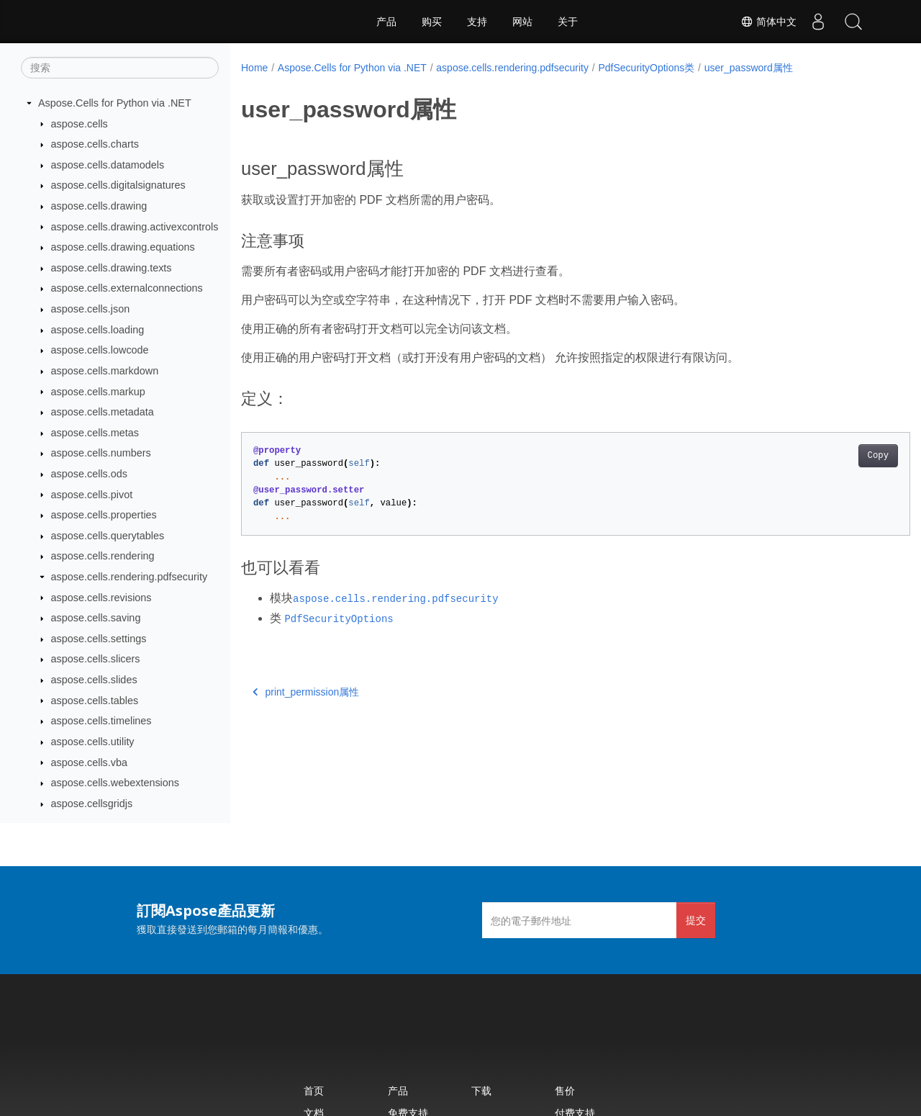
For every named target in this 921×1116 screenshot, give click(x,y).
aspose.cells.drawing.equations (123, 247)
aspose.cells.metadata (102, 412)
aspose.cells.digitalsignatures (118, 185)
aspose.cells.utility (93, 741)
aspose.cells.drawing (99, 206)
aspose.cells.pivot (92, 494)
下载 (481, 1090)
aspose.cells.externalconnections (127, 288)
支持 (477, 21)
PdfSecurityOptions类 (646, 67)
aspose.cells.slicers (95, 659)
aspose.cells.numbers (101, 453)
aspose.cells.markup (98, 391)
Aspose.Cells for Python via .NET (114, 103)
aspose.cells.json (90, 309)
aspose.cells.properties (104, 515)
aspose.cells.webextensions (115, 782)
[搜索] (120, 67)
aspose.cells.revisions (101, 597)
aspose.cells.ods (89, 474)
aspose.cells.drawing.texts (111, 268)
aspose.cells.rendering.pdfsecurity (129, 576)
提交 (696, 920)
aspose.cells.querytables (108, 535)
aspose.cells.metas (95, 432)
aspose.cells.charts (95, 144)
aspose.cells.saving (96, 618)
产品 (386, 21)
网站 (522, 21)
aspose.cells (79, 124)
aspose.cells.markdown (105, 371)
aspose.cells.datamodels (108, 165)
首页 (314, 1090)
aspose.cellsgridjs (92, 803)
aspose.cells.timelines (101, 720)
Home (254, 67)
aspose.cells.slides (94, 679)
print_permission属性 (306, 692)
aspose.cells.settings (99, 638)
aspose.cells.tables (95, 700)
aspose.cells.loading (98, 330)
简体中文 (767, 21)
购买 (432, 21)
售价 (565, 1090)
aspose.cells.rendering (103, 556)
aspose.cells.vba (89, 762)
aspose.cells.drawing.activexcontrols (135, 227)
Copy (831, 456)
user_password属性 (748, 67)
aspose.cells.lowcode (100, 350)
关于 (568, 21)
